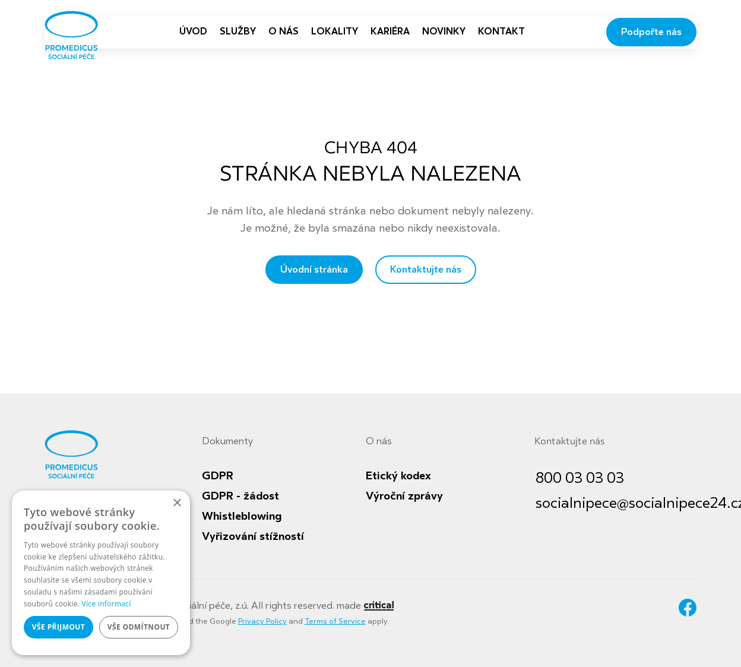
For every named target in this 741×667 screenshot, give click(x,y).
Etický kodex (398, 475)
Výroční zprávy (404, 495)
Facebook (687, 608)
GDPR (217, 475)
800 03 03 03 (580, 478)
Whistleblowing (241, 516)
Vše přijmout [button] (58, 627)
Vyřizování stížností (253, 536)
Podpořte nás (651, 32)
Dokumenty (227, 441)
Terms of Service (335, 621)
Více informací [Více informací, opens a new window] (106, 604)
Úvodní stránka (314, 270)
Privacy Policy (262, 621)
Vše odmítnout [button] (138, 627)
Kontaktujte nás (425, 270)
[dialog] (101, 573)
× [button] (176, 503)
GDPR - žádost (240, 495)
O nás (379, 441)
